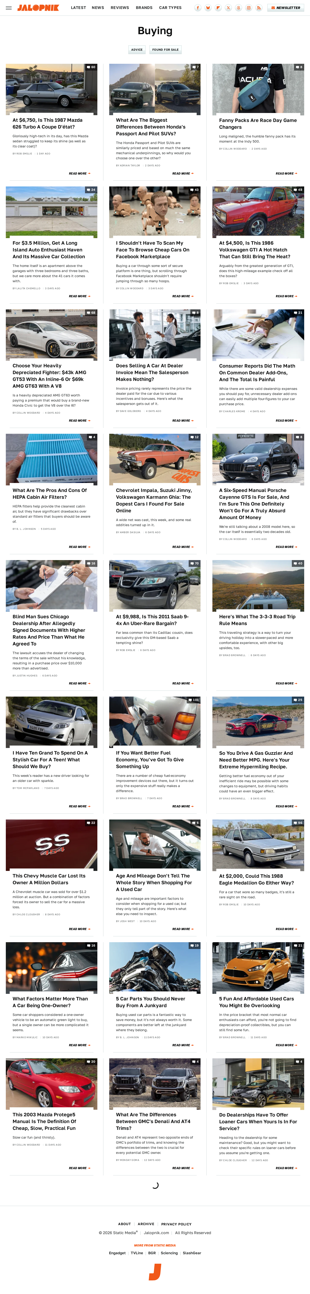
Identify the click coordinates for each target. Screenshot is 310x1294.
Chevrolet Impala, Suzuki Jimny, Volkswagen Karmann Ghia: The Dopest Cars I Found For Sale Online (154, 500)
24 (93, 190)
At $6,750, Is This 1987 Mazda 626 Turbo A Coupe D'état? (48, 123)
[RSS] (259, 7)
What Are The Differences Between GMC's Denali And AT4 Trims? (153, 1121)
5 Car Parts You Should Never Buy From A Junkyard (150, 1002)
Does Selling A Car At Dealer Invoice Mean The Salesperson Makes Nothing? (152, 372)
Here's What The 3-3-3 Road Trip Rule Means (257, 620)
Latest (78, 7)
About (124, 1224)
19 (197, 946)
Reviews (120, 7)
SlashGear (192, 1253)
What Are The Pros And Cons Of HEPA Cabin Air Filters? (50, 493)
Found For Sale (165, 49)
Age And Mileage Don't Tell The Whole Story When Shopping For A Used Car (154, 882)
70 (197, 563)
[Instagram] (248, 7)
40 (300, 563)
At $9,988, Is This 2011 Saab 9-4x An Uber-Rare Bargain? (152, 620)
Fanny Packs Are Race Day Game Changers (258, 123)
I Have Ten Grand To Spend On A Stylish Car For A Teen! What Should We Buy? (50, 759)
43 (197, 190)
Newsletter (285, 7)
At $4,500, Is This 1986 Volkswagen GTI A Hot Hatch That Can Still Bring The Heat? (254, 249)
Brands (144, 7)
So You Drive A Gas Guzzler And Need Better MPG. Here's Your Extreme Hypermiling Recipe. (256, 760)
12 (197, 437)
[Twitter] (228, 7)
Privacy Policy (176, 1224)
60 (93, 67)
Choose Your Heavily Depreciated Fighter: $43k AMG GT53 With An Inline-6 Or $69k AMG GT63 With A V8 (49, 376)
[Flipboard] (218, 7)
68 (93, 312)
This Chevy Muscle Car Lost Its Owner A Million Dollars (49, 879)
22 (93, 823)
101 (196, 700)
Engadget (117, 1253)
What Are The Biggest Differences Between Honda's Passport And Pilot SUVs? (151, 127)
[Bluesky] (208, 7)
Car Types (170, 7)
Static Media (124, 1232)
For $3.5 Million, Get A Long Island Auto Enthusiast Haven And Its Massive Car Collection (49, 249)
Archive (146, 1224)
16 (93, 563)
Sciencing (169, 1253)
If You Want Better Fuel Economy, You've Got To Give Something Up (150, 759)
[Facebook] (198, 7)
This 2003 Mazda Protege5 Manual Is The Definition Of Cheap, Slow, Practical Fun (44, 1121)
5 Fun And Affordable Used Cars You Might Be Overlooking (256, 1002)
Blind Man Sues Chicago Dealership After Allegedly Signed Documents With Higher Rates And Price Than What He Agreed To (49, 630)
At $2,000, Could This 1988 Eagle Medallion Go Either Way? (256, 879)
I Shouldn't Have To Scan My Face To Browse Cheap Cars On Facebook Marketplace (152, 249)
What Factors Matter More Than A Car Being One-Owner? (50, 1002)
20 (93, 1062)
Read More (78, 173)
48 (300, 190)
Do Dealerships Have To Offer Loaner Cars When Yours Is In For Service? (258, 1121)
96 (300, 823)
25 (300, 700)
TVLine (137, 1253)
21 (300, 312)
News (98, 7)
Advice (136, 49)
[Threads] (238, 7)
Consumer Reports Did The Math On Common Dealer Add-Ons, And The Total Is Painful (257, 372)
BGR (152, 1253)
